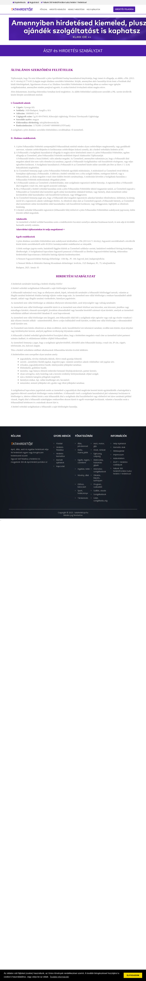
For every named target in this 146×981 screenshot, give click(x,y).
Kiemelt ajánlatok (60, 461)
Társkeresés (83, 498)
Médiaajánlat (118, 451)
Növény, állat (83, 475)
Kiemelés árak (119, 447)
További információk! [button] (59, 977)
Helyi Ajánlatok (93, 9)
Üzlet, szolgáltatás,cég (100, 499)
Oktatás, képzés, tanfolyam (97, 478)
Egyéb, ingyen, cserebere (84, 461)
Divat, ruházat (99, 450)
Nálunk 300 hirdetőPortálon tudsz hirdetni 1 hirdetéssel (64, 2)
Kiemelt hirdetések (76, 9)
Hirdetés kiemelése (57, 9)
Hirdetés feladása (124, 9)
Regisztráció (33, 2)
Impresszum (118, 454)
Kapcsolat (60, 466)
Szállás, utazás (99, 490)
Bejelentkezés (19, 2)
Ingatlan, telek (84, 469)
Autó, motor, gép (99, 444)
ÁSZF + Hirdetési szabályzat (120, 463)
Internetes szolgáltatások (99, 470)
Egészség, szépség (97, 454)
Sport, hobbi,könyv (83, 491)
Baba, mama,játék (83, 451)
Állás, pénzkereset (83, 444)
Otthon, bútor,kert (82, 485)
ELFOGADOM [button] (133, 975)
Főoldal (43, 9)
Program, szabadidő (97, 485)
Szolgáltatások (99, 494)
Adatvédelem (118, 458)
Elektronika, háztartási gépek (98, 462)
